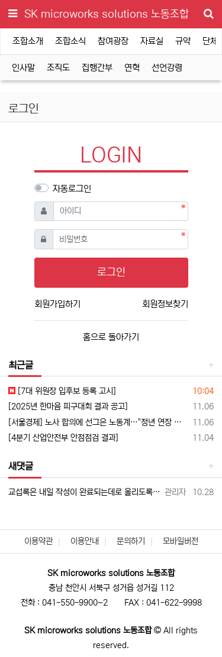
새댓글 (20, 466)
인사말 (23, 68)
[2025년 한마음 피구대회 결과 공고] (68, 406)
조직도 (58, 68)
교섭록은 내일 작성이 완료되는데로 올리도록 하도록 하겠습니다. (84, 492)
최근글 (20, 365)
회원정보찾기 (165, 304)
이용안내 (84, 541)
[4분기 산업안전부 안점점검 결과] (63, 438)
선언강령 (167, 68)
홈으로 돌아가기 (111, 337)
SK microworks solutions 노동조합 (106, 14)
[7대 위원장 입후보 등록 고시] (62, 391)
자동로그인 (72, 189)
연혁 (132, 68)
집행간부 (97, 68)
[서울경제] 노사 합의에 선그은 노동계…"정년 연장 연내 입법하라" (98, 422)
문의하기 (131, 541)
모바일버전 (180, 541)
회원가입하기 (57, 304)
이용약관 (38, 541)
